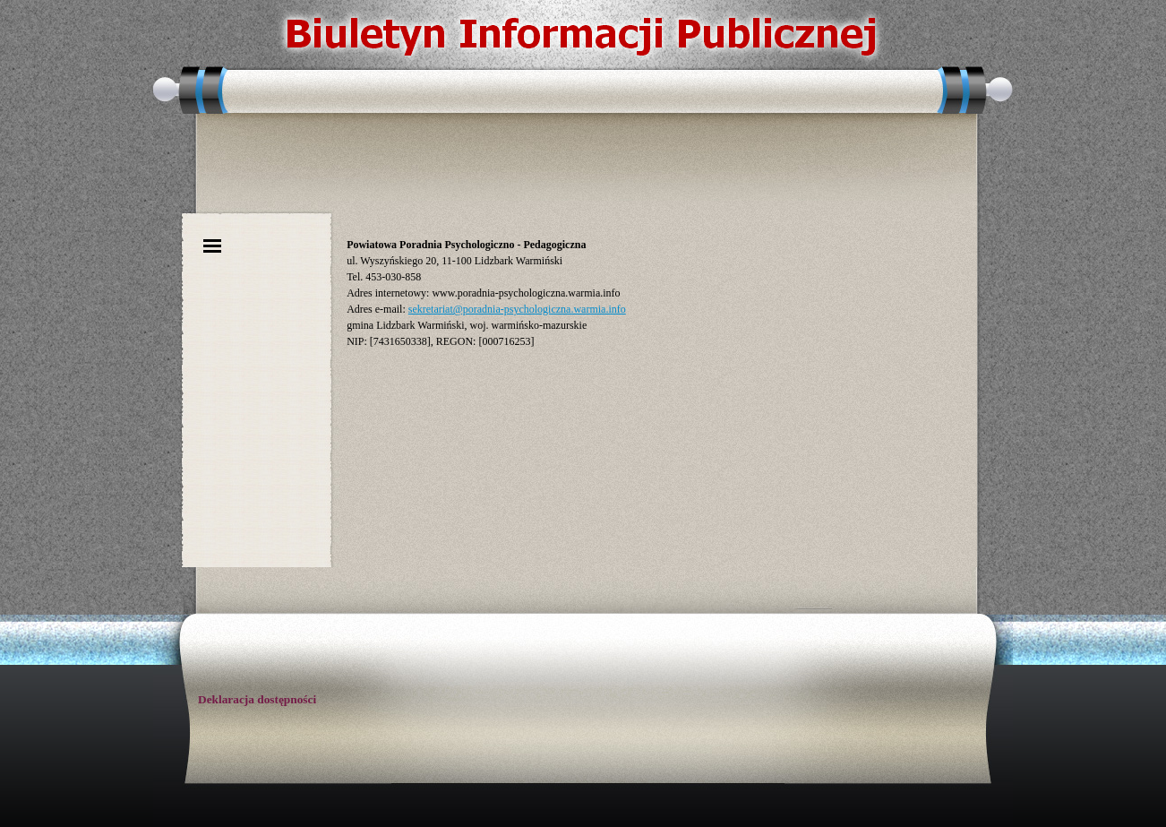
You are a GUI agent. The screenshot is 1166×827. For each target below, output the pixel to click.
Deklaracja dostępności (257, 699)
